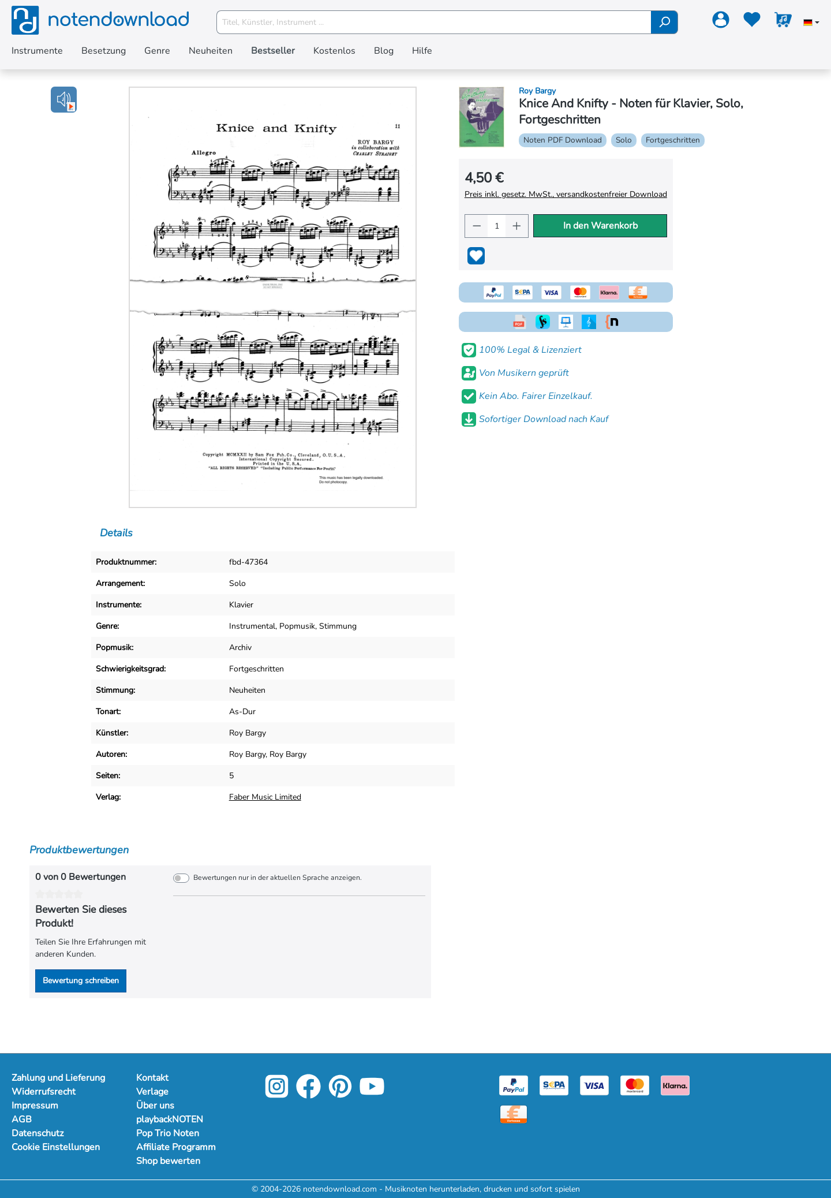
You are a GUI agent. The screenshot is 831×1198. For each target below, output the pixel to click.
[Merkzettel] (752, 22)
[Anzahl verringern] (477, 226)
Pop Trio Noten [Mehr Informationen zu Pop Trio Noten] (167, 1133)
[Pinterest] (340, 1094)
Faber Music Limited (265, 797)
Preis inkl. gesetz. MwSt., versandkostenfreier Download (566, 194)
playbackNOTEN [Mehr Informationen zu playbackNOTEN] (169, 1119)
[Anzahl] (497, 226)
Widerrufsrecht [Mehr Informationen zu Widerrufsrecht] (44, 1091)
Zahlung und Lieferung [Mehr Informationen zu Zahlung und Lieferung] (58, 1078)
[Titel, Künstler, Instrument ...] (434, 22)
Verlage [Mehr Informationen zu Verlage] (152, 1091)
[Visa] (594, 1084)
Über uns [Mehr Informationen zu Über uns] (155, 1105)
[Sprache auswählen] (811, 23)
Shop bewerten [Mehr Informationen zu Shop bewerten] (168, 1161)
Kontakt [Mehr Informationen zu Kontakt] (152, 1078)
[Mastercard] (634, 1084)
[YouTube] (372, 1094)
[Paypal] (513, 1084)
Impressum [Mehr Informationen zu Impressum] (35, 1105)
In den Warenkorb (600, 225)
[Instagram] (277, 1094)
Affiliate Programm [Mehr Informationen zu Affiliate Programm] (176, 1147)
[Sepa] (554, 1084)
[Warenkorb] (783, 22)
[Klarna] (675, 1084)
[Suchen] (664, 22)
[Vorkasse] (513, 1113)
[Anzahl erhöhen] (517, 226)
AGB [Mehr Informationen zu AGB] (22, 1119)
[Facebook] (308, 1094)
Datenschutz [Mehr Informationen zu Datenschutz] (37, 1133)
